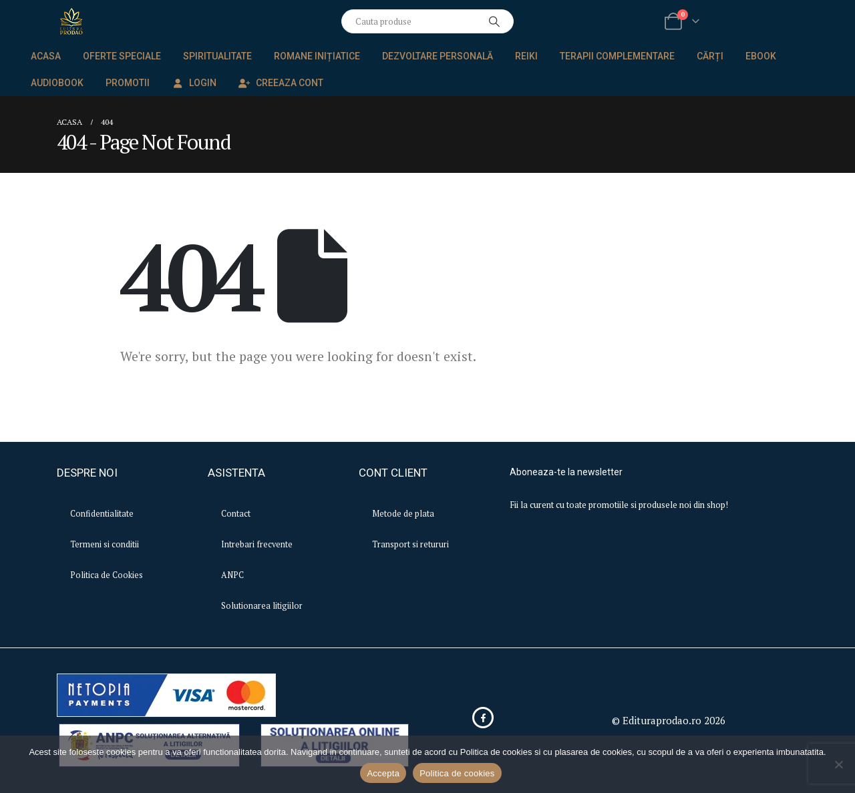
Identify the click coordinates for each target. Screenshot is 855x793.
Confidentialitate (102, 513)
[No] (838, 764)
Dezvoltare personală (437, 56)
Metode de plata (403, 513)
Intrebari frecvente (257, 544)
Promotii (128, 82)
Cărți (710, 56)
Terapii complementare (617, 56)
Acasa (46, 56)
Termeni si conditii (104, 544)
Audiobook (57, 82)
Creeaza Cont (280, 82)
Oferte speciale (122, 56)
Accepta (383, 773)
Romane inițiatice (317, 56)
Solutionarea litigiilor (262, 605)
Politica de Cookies (106, 575)
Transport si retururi (410, 544)
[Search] (494, 21)
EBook (760, 56)
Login (194, 82)
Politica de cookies (456, 773)
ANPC (232, 575)
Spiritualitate (217, 56)
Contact (235, 513)
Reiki (526, 56)
